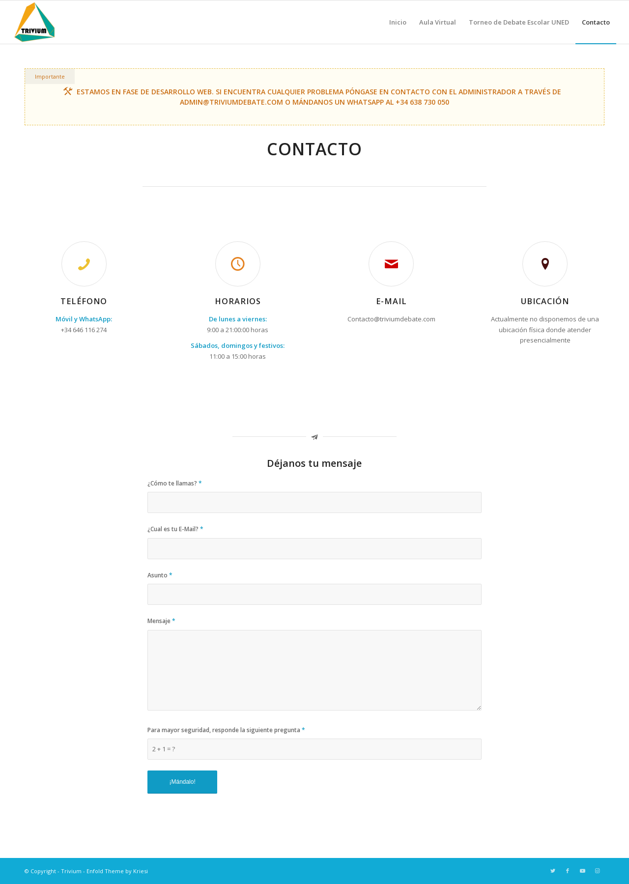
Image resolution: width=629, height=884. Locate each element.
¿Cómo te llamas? (174, 483)
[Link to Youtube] (582, 870)
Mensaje (161, 621)
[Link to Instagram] (597, 870)
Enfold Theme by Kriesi (117, 871)
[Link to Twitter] (552, 870)
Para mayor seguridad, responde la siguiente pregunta (226, 730)
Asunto (159, 575)
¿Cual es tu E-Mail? (175, 529)
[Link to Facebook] (567, 870)
